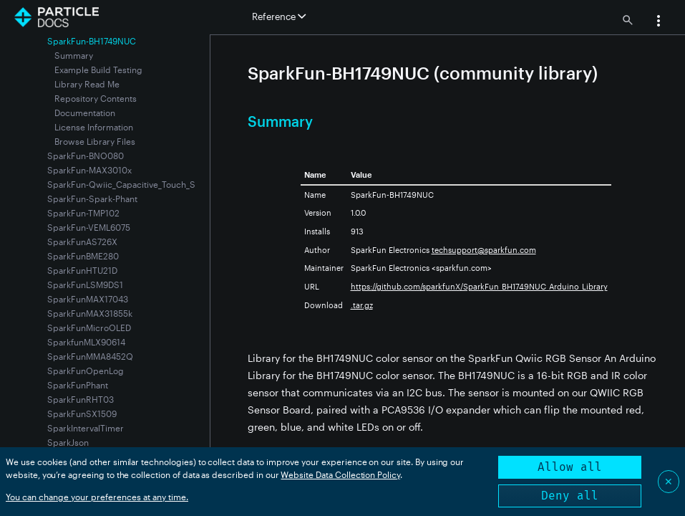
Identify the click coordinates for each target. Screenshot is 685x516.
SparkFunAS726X (82, 241)
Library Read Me (87, 84)
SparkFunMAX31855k (89, 313)
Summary (73, 55)
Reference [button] (279, 16)
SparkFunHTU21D (82, 270)
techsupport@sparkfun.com (484, 249)
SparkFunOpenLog (85, 371)
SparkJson (68, 442)
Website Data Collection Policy (340, 474)
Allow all (570, 467)
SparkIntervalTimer (85, 428)
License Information (93, 127)
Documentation (84, 113)
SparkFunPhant (77, 385)
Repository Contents (95, 98)
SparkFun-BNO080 (85, 155)
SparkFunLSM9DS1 (85, 285)
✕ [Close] (668, 481)
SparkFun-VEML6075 (88, 227)
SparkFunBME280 (83, 256)
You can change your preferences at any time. (97, 497)
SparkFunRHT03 (80, 399)
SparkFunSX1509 (82, 413)
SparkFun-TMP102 (83, 213)
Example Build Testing (98, 69)
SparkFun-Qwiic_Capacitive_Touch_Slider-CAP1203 (150, 184)
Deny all (569, 495)
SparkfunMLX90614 (86, 342)
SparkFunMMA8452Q (90, 356)
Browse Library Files (94, 141)
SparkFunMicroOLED (89, 327)
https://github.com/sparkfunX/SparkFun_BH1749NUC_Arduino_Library (479, 286)
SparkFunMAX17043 (87, 299)
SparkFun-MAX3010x (89, 170)
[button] (658, 22)
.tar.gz (362, 305)
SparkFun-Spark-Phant (92, 199)
